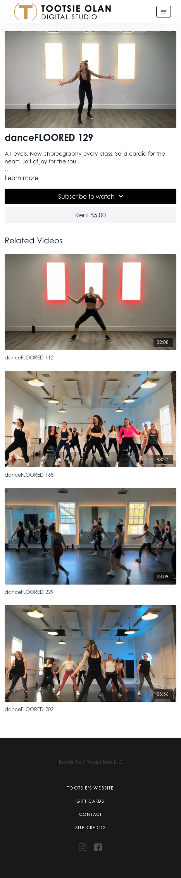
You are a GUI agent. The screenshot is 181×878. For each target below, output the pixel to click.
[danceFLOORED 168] (91, 473)
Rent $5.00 (90, 215)
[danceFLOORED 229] (91, 591)
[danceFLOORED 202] (91, 708)
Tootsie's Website (90, 788)
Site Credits (90, 827)
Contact (90, 814)
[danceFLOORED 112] (91, 356)
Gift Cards (90, 801)
